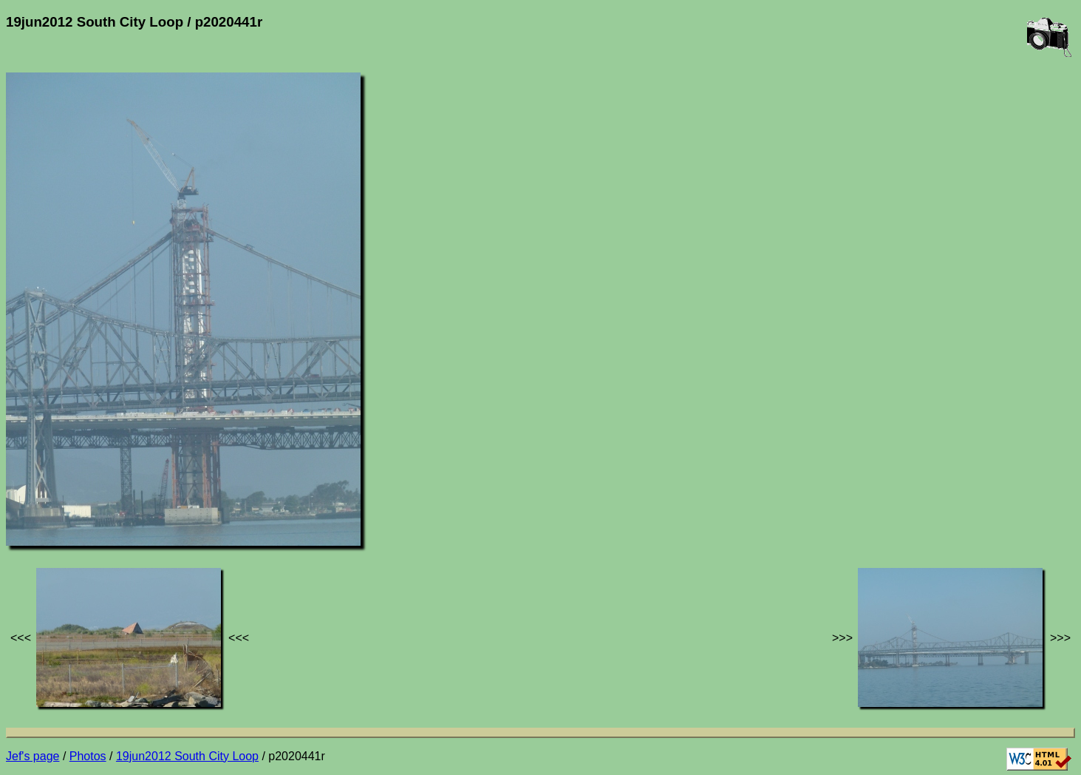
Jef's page (32, 756)
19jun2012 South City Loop (187, 756)
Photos (87, 756)
